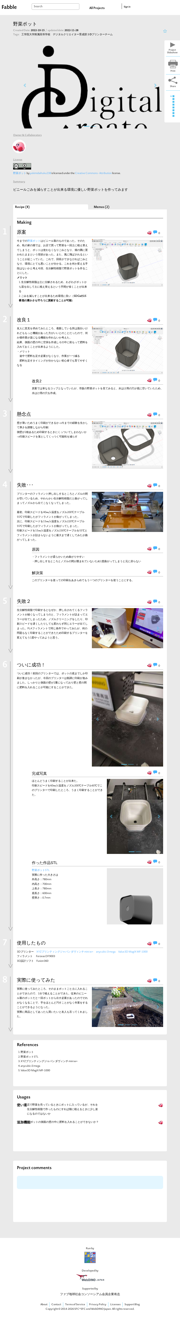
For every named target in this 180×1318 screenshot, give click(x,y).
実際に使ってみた (36, 980)
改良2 (36, 381)
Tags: (16, 34)
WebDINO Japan (101, 1309)
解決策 (37, 573)
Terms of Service (75, 1304)
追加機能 (23, 1122)
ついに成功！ (31, 665)
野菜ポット (19, 173)
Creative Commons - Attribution (93, 173)
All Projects (97, 8)
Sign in (127, 7)
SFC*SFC (80, 1309)
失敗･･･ (25, 485)
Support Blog (132, 1304)
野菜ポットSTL (41, 870)
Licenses (115, 1304)
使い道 (22, 1105)
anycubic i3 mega (106, 951)
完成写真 (39, 773)
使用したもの (31, 943)
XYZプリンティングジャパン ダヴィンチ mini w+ (64, 951)
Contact (56, 1304)
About (43, 1304)
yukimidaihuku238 (40, 173)
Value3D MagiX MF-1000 (133, 951)
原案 (21, 232)
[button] (24, 85)
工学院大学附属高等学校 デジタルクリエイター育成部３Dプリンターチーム (67, 34)
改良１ (24, 320)
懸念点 (24, 414)
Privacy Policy (97, 1304)
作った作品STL (45, 863)
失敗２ (24, 601)
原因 (35, 549)
